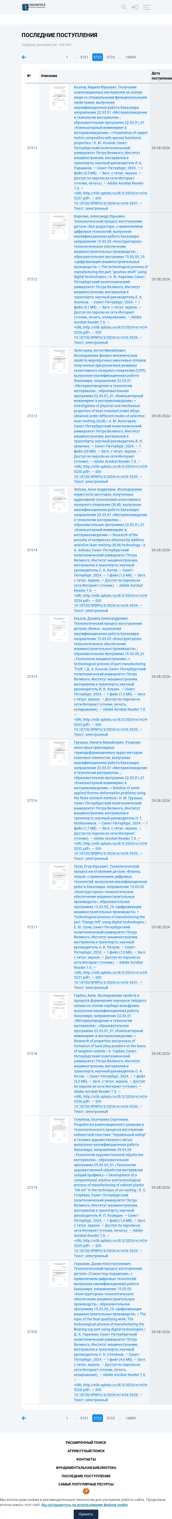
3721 (84, 57)
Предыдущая (24, 57)
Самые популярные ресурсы (86, 1484)
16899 (131, 57)
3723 (111, 57)
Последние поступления (86, 1476)
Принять (86, 1514)
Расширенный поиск (86, 1442)
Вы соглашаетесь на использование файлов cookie (85, 1505)
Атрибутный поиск (86, 1451)
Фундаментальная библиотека (86, 1468)
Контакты (86, 1459)
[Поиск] (124, 7)
